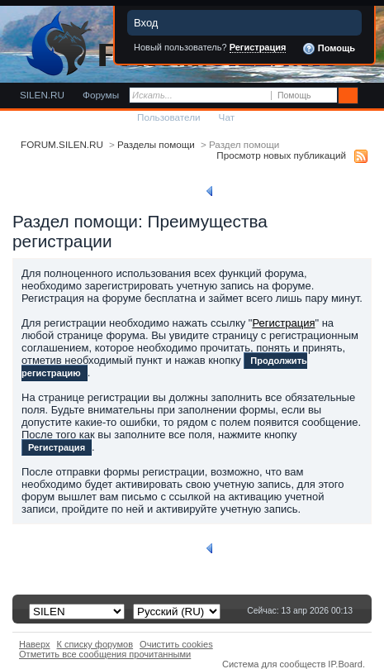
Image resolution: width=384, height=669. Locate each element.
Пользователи (169, 117)
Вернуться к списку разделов (278, 191)
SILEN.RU (42, 94)
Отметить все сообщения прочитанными (105, 654)
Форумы (101, 94)
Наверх (34, 644)
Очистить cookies (176, 644)
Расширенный (369, 96)
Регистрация (258, 47)
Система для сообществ (273, 664)
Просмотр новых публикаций (281, 155)
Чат (227, 117)
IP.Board (345, 664)
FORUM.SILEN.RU (62, 144)
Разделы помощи (156, 144)
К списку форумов (95, 644)
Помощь (328, 48)
